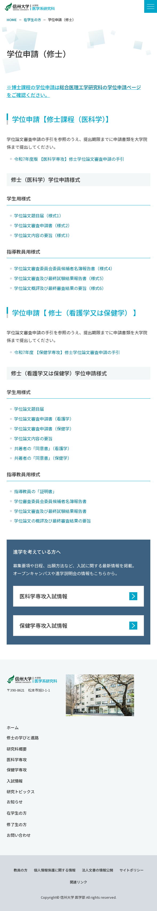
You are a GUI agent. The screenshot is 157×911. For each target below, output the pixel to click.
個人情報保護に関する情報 (54, 870)
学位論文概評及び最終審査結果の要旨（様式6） (60, 288)
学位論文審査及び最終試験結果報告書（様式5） (60, 278)
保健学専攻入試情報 (43, 625)
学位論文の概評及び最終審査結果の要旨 (52, 520)
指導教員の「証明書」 (35, 491)
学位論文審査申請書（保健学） (44, 428)
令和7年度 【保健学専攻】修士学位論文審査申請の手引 (67, 352)
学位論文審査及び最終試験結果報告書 (50, 511)
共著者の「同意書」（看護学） (43, 448)
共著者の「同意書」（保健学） (43, 458)
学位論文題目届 (29, 409)
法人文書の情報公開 (97, 870)
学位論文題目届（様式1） (38, 215)
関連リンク (78, 882)
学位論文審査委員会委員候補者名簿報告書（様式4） (64, 268)
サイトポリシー (131, 870)
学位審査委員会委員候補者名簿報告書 (50, 501)
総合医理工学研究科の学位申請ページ (100, 87)
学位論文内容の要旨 (34, 438)
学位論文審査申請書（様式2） (43, 225)
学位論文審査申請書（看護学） (44, 418)
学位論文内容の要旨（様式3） (43, 235)
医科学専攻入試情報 (43, 596)
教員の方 (20, 870)
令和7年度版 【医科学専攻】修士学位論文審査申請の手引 (69, 159)
